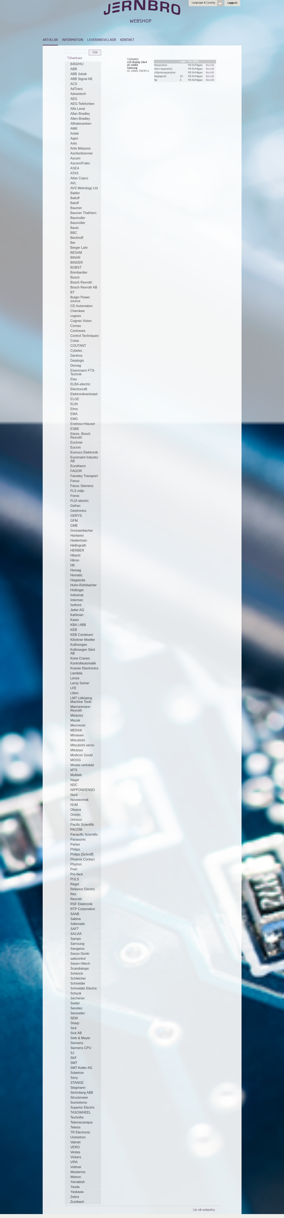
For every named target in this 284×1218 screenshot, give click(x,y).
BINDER (76, 262)
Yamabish (77, 1182)
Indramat (76, 595)
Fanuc (75, 481)
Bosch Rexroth (81, 282)
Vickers (75, 1157)
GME (74, 525)
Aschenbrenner (81, 153)
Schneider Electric (83, 988)
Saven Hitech (80, 963)
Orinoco (76, 819)
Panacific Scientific (84, 834)
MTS (73, 770)
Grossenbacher (81, 530)
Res (73, 894)
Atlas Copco (79, 178)
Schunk (75, 993)
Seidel (75, 1003)
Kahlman (76, 615)
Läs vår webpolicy (204, 1210)
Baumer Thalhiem (83, 213)
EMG (74, 419)
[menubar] (88, 43)
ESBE (74, 429)
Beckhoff (76, 237)
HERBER (77, 550)
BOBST (76, 267)
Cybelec (76, 350)
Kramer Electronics (84, 668)
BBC (73, 233)
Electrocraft (78, 389)
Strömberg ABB (81, 1092)
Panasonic (78, 839)
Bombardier (79, 272)
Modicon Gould (81, 755)
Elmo (74, 409)
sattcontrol (78, 958)
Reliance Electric (82, 889)
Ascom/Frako (80, 163)
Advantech (78, 94)
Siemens (76, 1043)
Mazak (75, 720)
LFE (73, 688)
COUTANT (78, 345)
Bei (72, 242)
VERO (75, 1147)
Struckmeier (79, 1097)
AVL (73, 183)
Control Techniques (84, 335)
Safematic (77, 924)
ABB (73, 69)
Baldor (75, 193)
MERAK (76, 730)
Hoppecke (77, 580)
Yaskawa (77, 1192)
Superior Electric (82, 1107)
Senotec (76, 1008)
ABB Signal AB (81, 79)
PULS (74, 879)
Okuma (75, 809)
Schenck (76, 973)
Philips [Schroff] (81, 854)
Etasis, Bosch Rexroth (80, 435)
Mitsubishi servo (82, 745)
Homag (75, 570)
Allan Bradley (80, 113)
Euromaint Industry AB (84, 459)
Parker (75, 844)
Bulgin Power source (80, 299)
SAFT (74, 929)
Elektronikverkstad (84, 394)
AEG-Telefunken (82, 103)
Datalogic (77, 360)
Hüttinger (77, 590)
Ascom (75, 158)
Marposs (76, 715)
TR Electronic (80, 1132)
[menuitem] (50, 41)
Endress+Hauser (82, 424)
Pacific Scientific (82, 824)
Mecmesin (78, 725)
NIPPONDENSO (82, 790)
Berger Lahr (79, 247)
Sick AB (76, 1033)
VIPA (74, 1162)
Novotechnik (79, 800)
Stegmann (78, 1087)
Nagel (74, 780)
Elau (73, 379)
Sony (74, 1077)
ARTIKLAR (50, 40)
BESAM (76, 252)
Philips (75, 849)
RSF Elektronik (81, 904)
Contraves (78, 331)
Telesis (75, 1127)
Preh (73, 869)
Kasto (74, 620)
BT (72, 292)
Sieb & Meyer (80, 1038)
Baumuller (77, 218)
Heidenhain (78, 540)
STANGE (77, 1082)
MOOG (75, 760)
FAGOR (76, 471)
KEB (73, 630)
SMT (73, 1063)
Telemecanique (81, 1122)
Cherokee (77, 311)
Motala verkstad (82, 765)
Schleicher (78, 978)
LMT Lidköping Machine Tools (81, 700)
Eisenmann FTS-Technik (82, 372)
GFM (74, 520)
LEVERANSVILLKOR (101, 40)
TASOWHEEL (80, 1112)
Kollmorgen (78, 644)
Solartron (77, 1072)
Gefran (75, 505)
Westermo (78, 1172)
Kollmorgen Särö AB (82, 651)
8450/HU (76, 64)
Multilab (76, 775)
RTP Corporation (82, 909)
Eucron (75, 447)
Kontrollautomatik (83, 663)
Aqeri (74, 138)
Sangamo (77, 948)
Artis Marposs (80, 148)
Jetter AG (77, 610)
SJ (72, 1053)
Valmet (75, 1142)
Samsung (77, 943)
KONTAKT (127, 40)
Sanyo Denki (79, 953)
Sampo (75, 938)
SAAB (74, 914)
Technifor (77, 1117)
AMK (74, 128)
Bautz (74, 228)
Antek (74, 133)
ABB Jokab (78, 74)
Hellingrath (78, 545)
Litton (74, 693)
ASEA (74, 168)
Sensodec (77, 1013)
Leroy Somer (79, 683)
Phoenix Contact (82, 859)
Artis (73, 143)
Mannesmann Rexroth (80, 708)
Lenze (75, 678)
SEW (74, 1018)
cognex (75, 316)
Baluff (74, 203)
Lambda (76, 673)
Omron (75, 814)
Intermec (76, 600)
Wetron (75, 1177)
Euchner (76, 442)
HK (72, 565)
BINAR (75, 257)
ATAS (74, 173)
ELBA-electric (80, 384)
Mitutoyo (76, 750)
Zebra (74, 1197)
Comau (75, 326)
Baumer (76, 208)
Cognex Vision (81, 321)
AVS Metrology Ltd (84, 188)
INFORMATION (72, 40)
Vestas (75, 1152)
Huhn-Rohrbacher (83, 585)
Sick (73, 1028)
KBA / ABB (78, 625)
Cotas (74, 340)
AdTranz (76, 89)
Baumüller (77, 223)
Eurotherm (78, 466)
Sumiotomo (78, 1102)
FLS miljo (77, 491)
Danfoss (76, 355)
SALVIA (76, 934)
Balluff (75, 198)
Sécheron (77, 998)
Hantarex (77, 535)
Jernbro (142, 11)
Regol (74, 884)
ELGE (74, 399)
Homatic (76, 575)
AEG (73, 99)
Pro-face (76, 874)
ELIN (74, 404)
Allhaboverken (80, 123)
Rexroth (76, 899)
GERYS (76, 515)
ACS (73, 84)
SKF (73, 1058)
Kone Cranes (80, 658)
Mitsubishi (77, 740)
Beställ (210, 65)
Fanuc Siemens (81, 486)
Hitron (74, 560)
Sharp (74, 1023)
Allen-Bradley (80, 118)
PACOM (76, 829)
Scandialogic (79, 968)
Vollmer (75, 1167)
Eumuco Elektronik (84, 452)
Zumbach (77, 1202)
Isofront (75, 605)
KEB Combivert (81, 635)
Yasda (75, 1187)
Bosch (75, 277)
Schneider (77, 983)
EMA (74, 414)
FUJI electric (79, 501)
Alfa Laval (77, 108)
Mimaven (77, 735)
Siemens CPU (80, 1048)
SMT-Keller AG (81, 1068)
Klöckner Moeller (82, 639)
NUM (74, 804)
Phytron (76, 864)
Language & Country (203, 3)
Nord (74, 795)
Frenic (75, 496)
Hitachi (75, 555)
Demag (75, 365)
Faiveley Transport (84, 476)
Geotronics (78, 510)
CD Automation (81, 306)
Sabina (75, 919)
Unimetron (78, 1137)
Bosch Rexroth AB (83, 287)
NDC (74, 785)
